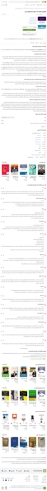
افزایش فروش (29, 457)
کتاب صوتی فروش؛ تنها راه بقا (5, 177)
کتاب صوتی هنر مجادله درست (23, 426)
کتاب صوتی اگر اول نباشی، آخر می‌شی (15, 177)
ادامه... (28, 195)
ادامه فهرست (43, 126)
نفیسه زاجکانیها (32, 20)
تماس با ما (36, 480)
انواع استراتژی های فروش (18, 457)
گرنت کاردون (16, 179)
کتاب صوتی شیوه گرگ (42, 176)
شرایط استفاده (44, 479)
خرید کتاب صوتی (29, 29)
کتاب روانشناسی (24, 402)
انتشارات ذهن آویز (32, 23)
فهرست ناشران (28, 480)
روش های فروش (40, 457)
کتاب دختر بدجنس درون (14, 402)
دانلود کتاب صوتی (34, 485)
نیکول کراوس (7, 450)
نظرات (32, 42)
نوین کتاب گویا (30, 22)
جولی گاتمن (25, 428)
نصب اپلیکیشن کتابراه (42, 485)
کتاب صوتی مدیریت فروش (24, 177)
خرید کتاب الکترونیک (28, 485)
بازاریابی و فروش (34, 457)
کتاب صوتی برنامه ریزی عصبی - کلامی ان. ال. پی (32, 403)
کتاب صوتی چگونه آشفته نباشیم (15, 426)
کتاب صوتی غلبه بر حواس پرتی (42, 426)
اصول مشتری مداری (28, 459)
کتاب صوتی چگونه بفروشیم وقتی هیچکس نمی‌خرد (32, 177)
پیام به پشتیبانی (35, 477)
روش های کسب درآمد (5, 457)
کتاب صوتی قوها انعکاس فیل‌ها (42, 450)
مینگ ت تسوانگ (15, 450)
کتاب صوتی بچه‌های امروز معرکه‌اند (33, 450)
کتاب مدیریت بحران (24, 378)
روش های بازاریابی (11, 457)
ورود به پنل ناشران (27, 479)
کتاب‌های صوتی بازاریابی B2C (36, 154)
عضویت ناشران (28, 477)
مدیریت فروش (25, 457)
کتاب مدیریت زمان (6, 378)
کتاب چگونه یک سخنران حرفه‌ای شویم (14, 379)
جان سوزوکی (34, 427)
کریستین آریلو (16, 403)
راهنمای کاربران (36, 479)
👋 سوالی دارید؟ (39, 488)
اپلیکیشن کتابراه (3, 4)
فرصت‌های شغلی (43, 482)
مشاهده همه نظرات (23, 348)
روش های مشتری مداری (20, 459)
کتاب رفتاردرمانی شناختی (6, 403)
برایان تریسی (32, 17)
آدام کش (26, 403)
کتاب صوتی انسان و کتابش (24, 450)
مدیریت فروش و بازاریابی (42, 459)
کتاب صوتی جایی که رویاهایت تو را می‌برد (6, 426)
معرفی (44, 42)
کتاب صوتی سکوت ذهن (32, 425)
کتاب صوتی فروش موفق (42, 379)
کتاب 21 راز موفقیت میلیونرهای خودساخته (32, 379)
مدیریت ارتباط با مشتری (34, 459)
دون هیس (16, 428)
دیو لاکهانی (34, 179)
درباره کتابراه (44, 477)
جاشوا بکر (43, 428)
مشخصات (36, 42)
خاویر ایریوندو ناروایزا (6, 428)
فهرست (41, 42)
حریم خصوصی (44, 480)
